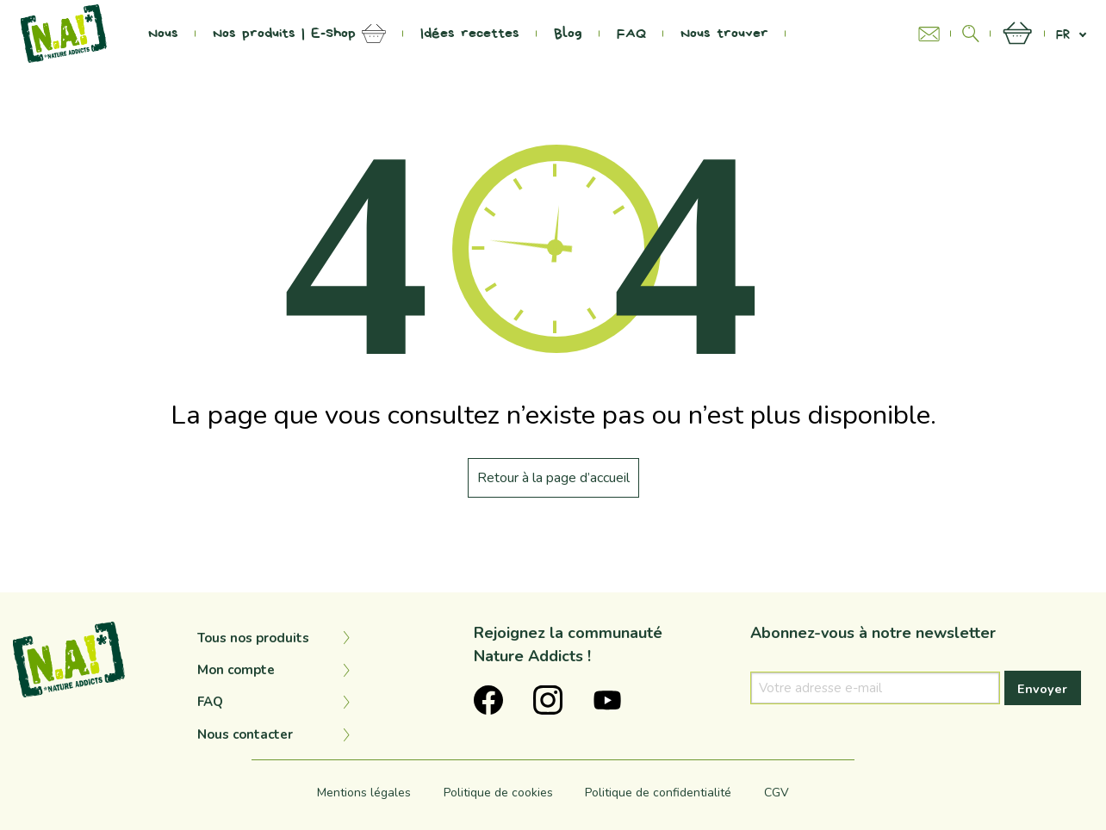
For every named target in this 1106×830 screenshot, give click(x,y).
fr (1063, 34)
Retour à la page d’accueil (553, 477)
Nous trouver (724, 33)
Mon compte (236, 669)
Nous (163, 33)
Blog (568, 33)
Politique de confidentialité (658, 792)
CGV (776, 792)
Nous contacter (245, 734)
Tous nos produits (253, 638)
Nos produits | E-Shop (284, 33)
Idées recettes (469, 33)
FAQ (631, 33)
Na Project (840, 33)
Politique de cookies (498, 792)
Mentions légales (364, 792)
